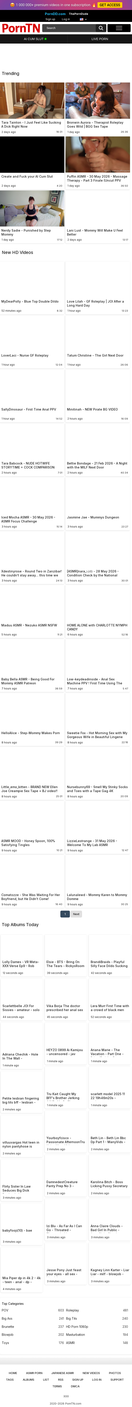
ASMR (97, 1343)
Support (117, 1379)
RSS (60, 1379)
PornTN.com (73, 1403)
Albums (28, 1379)
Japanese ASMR (62, 1373)
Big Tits (97, 1319)
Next (76, 914)
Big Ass (33, 1319)
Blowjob (33, 1335)
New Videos (91, 1373)
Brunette (33, 1327)
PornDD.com (55, 14)
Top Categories (13, 1303)
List (46, 1379)
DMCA (75, 1386)
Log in (66, 19)
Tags (10, 1379)
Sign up (50, 19)
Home (13, 1373)
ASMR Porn (34, 1373)
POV (33, 1310)
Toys (33, 1343)
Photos (115, 1373)
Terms (57, 1386)
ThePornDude (78, 13)
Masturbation (97, 1335)
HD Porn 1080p (97, 1327)
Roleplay (97, 1310)
